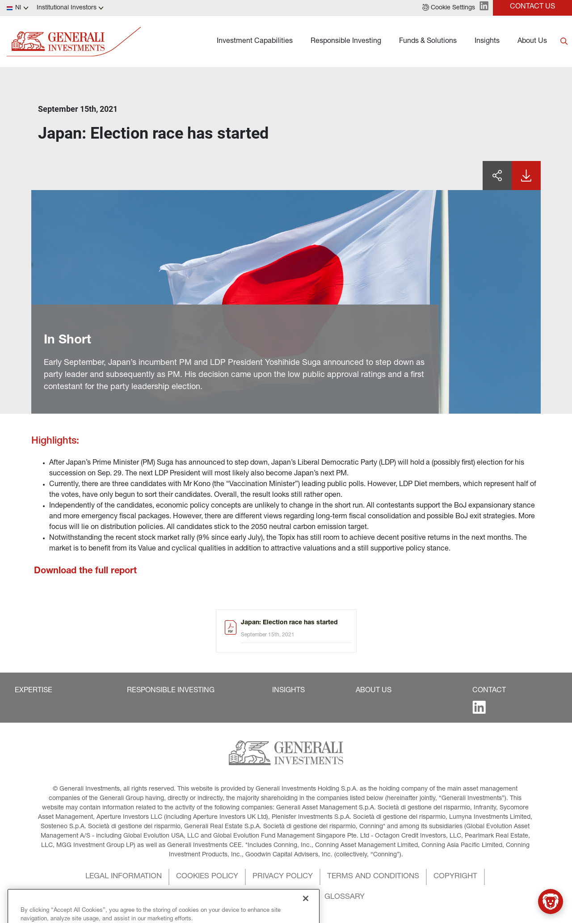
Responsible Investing (346, 41)
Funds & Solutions (428, 41)
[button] (448, 8)
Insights (487, 41)
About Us (532, 41)
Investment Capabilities (255, 41)
